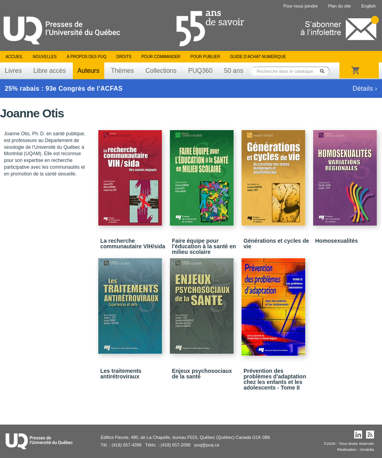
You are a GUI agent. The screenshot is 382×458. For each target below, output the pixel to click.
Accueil (14, 57)
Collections (160, 70)
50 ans (233, 70)
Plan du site (339, 6)
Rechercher (324, 71)
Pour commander (160, 57)
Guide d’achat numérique (258, 57)
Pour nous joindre (300, 6)
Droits (123, 57)
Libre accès (49, 70)
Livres (13, 70)
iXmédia (367, 449)
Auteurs (88, 70)
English (368, 6)
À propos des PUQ (86, 57)
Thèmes (122, 70)
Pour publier (205, 57)
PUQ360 (200, 70)
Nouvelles (45, 57)
